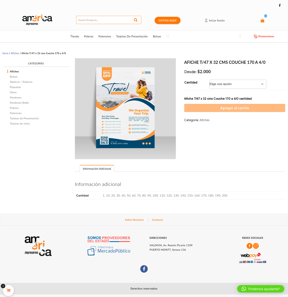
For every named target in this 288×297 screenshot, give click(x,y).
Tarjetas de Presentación (132, 36)
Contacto (157, 219)
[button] (260, 289)
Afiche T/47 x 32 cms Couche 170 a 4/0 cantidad (218, 99)
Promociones (264, 36)
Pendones (16, 97)
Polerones (104, 36)
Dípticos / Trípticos (21, 81)
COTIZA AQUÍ (168, 20)
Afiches (15, 53)
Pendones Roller (19, 102)
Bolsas (157, 36)
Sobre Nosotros (134, 219)
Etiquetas (15, 87)
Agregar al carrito (234, 108)
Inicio (5, 53)
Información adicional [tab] (97, 168)
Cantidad (190, 82)
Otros (13, 92)
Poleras (88, 36)
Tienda (74, 36)
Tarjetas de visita (20, 123)
